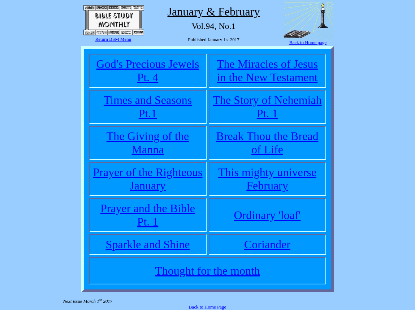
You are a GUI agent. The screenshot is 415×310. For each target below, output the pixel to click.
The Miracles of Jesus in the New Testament (267, 70)
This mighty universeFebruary (267, 179)
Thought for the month (207, 270)
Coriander (267, 244)
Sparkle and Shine (148, 244)
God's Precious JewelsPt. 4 (147, 70)
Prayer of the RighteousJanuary (147, 179)
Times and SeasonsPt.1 (148, 106)
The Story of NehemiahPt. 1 (267, 106)
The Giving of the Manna (148, 143)
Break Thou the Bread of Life (267, 143)
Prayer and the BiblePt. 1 (147, 215)
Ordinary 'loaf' (267, 215)
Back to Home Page (207, 307)
